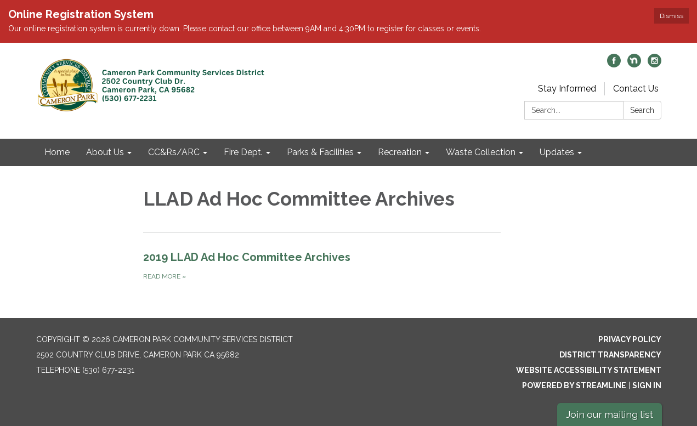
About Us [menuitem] (105, 152)
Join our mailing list (609, 414)
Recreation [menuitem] (400, 152)
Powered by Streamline (574, 385)
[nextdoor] (634, 64)
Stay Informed (567, 88)
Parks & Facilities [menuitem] (320, 152)
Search (642, 110)
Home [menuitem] (57, 152)
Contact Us (636, 88)
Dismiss (671, 16)
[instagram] (654, 64)
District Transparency (610, 354)
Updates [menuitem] (557, 152)
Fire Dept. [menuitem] (243, 152)
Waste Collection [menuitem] (480, 152)
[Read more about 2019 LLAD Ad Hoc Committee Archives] (322, 265)
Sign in (646, 385)
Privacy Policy (629, 339)
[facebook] (614, 64)
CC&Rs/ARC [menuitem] (174, 152)
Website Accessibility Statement (588, 370)
